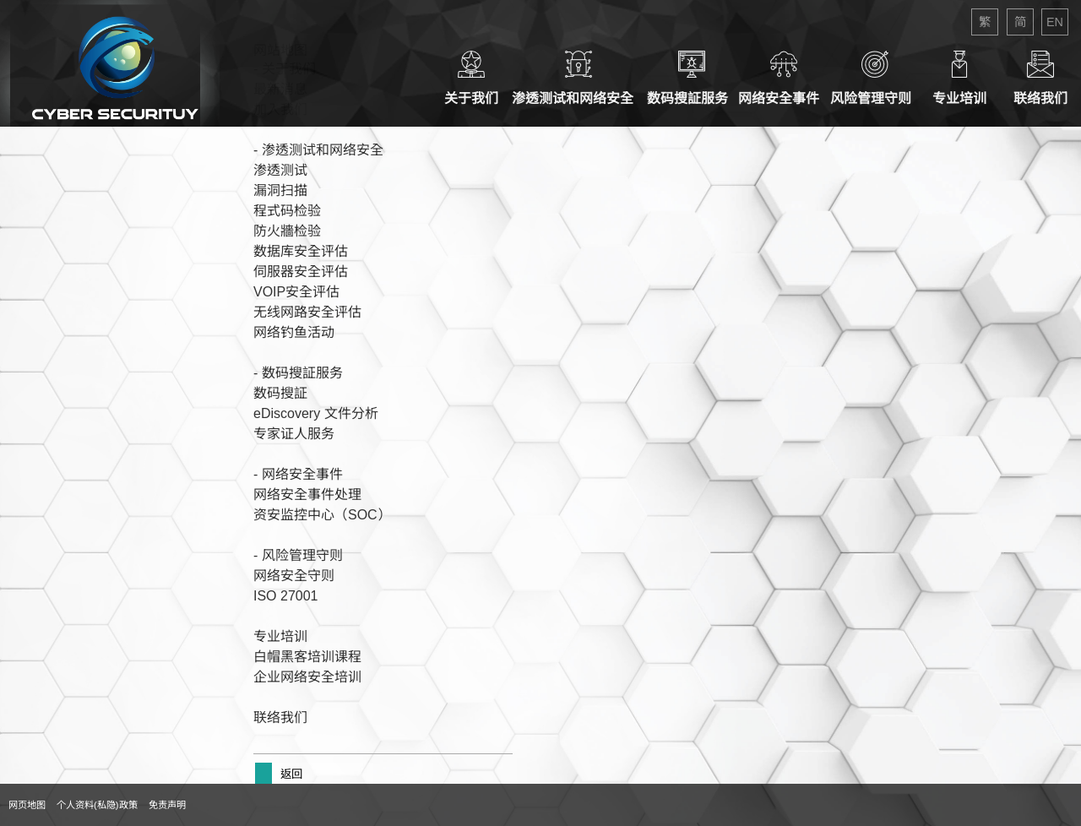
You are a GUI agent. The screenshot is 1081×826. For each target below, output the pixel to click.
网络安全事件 (784, 78)
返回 (289, 774)
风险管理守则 (874, 78)
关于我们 (471, 78)
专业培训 (959, 78)
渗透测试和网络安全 (578, 78)
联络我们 (1040, 78)
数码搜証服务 (691, 78)
